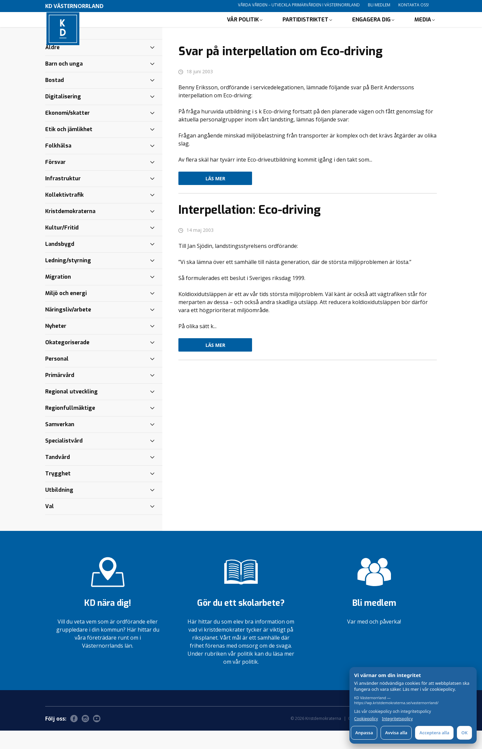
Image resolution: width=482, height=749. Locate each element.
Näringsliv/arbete (68, 328)
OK (464, 733)
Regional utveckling (71, 409)
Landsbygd (59, 262)
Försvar (55, 180)
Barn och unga (64, 82)
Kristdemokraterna (70, 229)
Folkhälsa (58, 164)
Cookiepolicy (366, 719)
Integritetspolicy (397, 719)
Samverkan (59, 442)
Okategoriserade (67, 360)
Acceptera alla (434, 733)
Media (422, 28)
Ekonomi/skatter (67, 131)
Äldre (52, 65)
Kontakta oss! (413, 5)
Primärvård (59, 393)
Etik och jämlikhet (68, 147)
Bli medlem (379, 5)
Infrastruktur (63, 196)
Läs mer (215, 197)
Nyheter (55, 344)
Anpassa (364, 733)
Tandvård (57, 475)
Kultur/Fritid (62, 246)
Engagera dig (371, 28)
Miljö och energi (66, 311)
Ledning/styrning (68, 278)
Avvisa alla (396, 733)
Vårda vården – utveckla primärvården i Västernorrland (299, 5)
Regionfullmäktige (70, 426)
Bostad (54, 98)
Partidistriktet (305, 28)
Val (49, 524)
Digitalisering (63, 114)
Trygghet (58, 491)
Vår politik (243, 28)
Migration (58, 295)
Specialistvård (64, 459)
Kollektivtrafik (64, 213)
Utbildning (59, 508)
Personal (57, 377)
